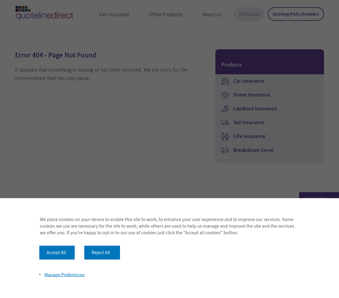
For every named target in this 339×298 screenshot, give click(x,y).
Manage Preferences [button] (64, 274)
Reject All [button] (101, 252)
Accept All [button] (56, 252)
